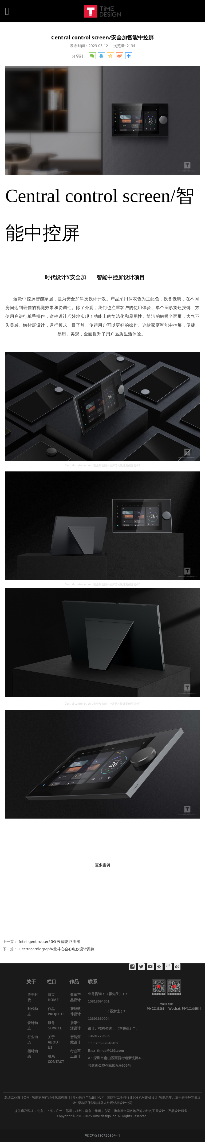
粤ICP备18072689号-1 (102, 1135)
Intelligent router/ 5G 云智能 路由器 (49, 941)
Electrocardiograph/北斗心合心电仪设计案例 (56, 948)
